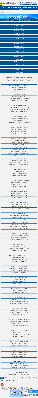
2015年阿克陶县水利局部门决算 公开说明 (19, 197)
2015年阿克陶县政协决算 (19, 171)
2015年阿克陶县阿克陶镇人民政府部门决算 (19, 182)
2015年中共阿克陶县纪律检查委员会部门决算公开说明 (19, 180)
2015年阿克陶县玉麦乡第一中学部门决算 (19, 345)
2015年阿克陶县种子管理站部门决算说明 (19, 266)
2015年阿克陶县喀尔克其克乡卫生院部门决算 (19, 235)
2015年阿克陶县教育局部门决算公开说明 (19, 314)
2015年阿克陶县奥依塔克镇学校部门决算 (19, 352)
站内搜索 (30, 4)
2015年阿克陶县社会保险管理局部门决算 (19, 286)
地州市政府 (16, 377)
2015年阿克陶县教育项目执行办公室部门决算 (19, 228)
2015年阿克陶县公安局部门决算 (19, 305)
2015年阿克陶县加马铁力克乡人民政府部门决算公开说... (19, 347)
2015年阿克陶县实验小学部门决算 (19, 211)
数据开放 (34, 7)
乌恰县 (10, 380)
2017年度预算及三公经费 (19, 30)
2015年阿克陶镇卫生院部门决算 (19, 158)
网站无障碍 (32, 2)
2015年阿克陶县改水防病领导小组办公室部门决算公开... (19, 215)
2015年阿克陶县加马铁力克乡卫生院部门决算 (19, 162)
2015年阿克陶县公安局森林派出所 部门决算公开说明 (19, 270)
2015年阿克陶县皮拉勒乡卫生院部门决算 (19, 127)
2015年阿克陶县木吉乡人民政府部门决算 (19, 290)
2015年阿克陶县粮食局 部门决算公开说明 (19, 147)
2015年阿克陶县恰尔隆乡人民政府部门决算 (19, 272)
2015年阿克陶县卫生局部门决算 (19, 294)
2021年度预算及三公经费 (19, 51)
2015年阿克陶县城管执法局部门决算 (19, 94)
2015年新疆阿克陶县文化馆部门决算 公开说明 (19, 239)
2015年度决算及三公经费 (19, 22)
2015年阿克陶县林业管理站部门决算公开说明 (19, 169)
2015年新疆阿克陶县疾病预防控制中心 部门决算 (19, 283)
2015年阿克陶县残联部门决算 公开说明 (19, 288)
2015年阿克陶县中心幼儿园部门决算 (19, 206)
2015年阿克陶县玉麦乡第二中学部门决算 (19, 350)
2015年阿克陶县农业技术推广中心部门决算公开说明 (19, 85)
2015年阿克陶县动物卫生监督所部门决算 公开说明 (19, 321)
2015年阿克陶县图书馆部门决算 (19, 89)
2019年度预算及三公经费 (19, 41)
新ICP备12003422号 (30, 388)
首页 (4, 7)
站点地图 (19, 9)
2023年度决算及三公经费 (19, 64)
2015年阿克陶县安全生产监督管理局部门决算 (19, 303)
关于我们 (28, 389)
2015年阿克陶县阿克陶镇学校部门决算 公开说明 (19, 363)
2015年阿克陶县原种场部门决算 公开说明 (19, 310)
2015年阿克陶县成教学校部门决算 (19, 356)
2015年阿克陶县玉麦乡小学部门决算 (19, 343)
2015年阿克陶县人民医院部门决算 (19, 96)
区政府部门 (22, 377)
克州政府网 (28, 2)
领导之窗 (14, 7)
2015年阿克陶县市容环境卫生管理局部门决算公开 (19, 268)
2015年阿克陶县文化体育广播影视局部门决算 (19, 109)
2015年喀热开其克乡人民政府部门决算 (18, 264)
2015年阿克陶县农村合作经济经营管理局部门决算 (19, 275)
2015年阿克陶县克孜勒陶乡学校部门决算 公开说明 (19, 208)
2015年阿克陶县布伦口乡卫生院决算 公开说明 (19, 222)
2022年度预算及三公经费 (19, 56)
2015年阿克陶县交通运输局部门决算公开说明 (19, 277)
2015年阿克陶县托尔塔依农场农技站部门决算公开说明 (19, 91)
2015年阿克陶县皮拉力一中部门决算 (19, 133)
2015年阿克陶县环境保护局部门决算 (19, 87)
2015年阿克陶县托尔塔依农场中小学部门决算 (19, 118)
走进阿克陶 (9, 7)
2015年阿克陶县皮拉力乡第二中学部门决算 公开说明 (19, 155)
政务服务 (24, 7)
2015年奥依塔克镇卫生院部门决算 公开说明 (19, 257)
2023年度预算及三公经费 (19, 61)
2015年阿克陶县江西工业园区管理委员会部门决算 (19, 374)
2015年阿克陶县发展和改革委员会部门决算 (19, 237)
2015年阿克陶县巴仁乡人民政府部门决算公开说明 (19, 189)
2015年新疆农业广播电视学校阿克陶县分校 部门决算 (19, 114)
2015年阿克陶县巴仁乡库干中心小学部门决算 (19, 301)
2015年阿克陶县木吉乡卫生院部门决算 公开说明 (19, 253)
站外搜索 (22, 4)
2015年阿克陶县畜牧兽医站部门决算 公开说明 (19, 312)
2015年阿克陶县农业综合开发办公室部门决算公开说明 (19, 98)
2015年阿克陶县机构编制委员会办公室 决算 (19, 149)
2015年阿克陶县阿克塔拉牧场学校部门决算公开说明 (19, 244)
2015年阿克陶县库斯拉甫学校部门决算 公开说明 (19, 202)
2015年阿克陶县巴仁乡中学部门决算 (19, 299)
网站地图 (32, 389)
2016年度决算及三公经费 (19, 28)
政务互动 (29, 7)
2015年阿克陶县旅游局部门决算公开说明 (19, 332)
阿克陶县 (6, 380)
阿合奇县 (14, 380)
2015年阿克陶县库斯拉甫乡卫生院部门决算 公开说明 (19, 334)
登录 (36, 2)
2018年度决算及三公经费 (19, 38)
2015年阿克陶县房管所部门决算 (19, 213)
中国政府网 (19, 2)
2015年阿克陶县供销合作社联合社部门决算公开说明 (19, 248)
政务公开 (19, 7)
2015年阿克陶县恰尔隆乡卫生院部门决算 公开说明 (19, 105)
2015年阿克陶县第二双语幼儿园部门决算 (19, 219)
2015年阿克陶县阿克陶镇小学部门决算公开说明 (19, 365)
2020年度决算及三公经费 (19, 48)
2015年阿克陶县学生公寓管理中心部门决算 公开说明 (19, 217)
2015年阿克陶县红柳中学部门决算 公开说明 (19, 292)
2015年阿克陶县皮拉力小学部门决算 (19, 125)
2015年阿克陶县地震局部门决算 (19, 136)
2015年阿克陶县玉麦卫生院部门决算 (19, 116)
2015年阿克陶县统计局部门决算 (19, 120)
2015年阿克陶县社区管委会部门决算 (19, 129)
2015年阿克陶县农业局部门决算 (19, 166)
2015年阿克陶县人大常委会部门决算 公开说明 (19, 177)
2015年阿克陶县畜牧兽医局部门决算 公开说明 (19, 325)
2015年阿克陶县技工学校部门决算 (19, 261)
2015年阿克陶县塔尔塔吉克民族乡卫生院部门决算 (19, 122)
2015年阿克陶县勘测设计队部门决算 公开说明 (19, 204)
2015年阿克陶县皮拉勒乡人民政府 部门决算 (19, 336)
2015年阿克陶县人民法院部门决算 (19, 224)
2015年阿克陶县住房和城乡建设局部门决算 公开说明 (19, 255)
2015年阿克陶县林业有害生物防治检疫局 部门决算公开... (19, 191)
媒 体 (6, 377)
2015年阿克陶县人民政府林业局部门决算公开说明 (19, 164)
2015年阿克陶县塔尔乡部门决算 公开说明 (19, 195)
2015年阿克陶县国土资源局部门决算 (19, 186)
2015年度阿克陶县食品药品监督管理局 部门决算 (19, 226)
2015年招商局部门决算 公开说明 (19, 246)
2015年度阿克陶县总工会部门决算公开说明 (19, 151)
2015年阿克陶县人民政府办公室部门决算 (19, 173)
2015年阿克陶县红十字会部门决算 (19, 367)
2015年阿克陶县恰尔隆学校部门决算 (19, 160)
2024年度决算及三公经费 (19, 69)
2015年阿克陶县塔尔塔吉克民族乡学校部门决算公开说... (19, 358)
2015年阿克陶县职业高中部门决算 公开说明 (19, 259)
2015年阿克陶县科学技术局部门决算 (19, 175)
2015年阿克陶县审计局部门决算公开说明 (19, 184)
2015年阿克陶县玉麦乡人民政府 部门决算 (19, 193)
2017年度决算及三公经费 (19, 33)
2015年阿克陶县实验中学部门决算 (19, 281)
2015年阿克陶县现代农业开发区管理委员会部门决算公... (19, 153)
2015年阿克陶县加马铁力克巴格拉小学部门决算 (19, 140)
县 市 (2, 377)
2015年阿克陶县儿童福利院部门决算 (19, 354)
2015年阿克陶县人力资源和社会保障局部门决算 (19, 369)
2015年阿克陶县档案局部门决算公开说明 (19, 323)
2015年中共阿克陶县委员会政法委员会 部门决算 (19, 308)
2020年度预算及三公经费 (19, 46)
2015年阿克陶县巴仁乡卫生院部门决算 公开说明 (19, 111)
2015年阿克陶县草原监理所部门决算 (19, 297)
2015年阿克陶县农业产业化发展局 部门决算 (19, 144)
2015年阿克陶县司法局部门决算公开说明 (19, 330)
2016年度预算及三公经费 (19, 25)
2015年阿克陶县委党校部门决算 (19, 230)
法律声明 (23, 389)
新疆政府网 (23, 2)
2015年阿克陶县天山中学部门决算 (19, 279)
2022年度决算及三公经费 (19, 59)
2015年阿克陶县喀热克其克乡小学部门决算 (19, 138)
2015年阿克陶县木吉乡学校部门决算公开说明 (19, 361)
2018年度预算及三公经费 (19, 35)
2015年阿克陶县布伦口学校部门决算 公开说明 (19, 233)
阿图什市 (2, 380)
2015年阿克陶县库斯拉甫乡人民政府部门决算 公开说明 (19, 319)
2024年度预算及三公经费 (19, 66)
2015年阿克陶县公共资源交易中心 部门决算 (19, 372)
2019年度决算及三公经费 (19, 43)
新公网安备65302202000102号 (19, 388)
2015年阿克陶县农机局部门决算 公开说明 (19, 100)
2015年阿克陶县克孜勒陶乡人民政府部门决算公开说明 (19, 339)
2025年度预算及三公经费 (19, 72)
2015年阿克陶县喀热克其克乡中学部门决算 (19, 131)
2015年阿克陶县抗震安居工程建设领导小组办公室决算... (19, 328)
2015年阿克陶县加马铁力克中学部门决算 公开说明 (19, 142)
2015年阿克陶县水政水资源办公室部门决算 (19, 200)
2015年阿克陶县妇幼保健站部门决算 (19, 250)
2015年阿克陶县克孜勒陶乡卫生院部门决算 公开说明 (19, 107)
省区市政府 (28, 377)
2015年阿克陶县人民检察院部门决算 (19, 102)
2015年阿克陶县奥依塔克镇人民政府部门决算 (19, 341)
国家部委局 (35, 377)
